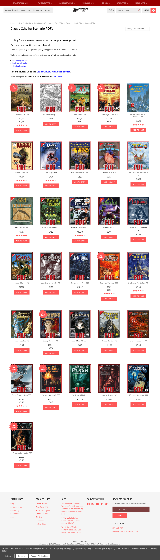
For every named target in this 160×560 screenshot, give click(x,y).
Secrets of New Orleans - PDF (80, 343)
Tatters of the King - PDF (109, 343)
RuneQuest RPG (45, 3)
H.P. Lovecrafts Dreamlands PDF (138, 174)
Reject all (22, 556)
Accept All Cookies (39, 556)
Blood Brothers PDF (21, 173)
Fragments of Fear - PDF (80, 173)
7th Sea (106, 3)
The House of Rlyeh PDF (80, 398)
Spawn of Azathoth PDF (22, 343)
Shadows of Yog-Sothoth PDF (138, 285)
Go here (58, 76)
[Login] (146, 10)
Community (25, 10)
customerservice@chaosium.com (125, 534)
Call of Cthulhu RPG (22, 3)
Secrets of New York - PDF (80, 285)
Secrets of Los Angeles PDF (51, 285)
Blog (12, 508)
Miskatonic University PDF (80, 229)
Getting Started (11, 10)
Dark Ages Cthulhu (19, 63)
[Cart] (153, 10)
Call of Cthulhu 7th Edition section (53, 71)
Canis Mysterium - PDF (22, 114)
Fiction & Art (141, 3)
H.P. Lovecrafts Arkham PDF (138, 398)
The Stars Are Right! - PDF (51, 398)
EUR (111, 10)
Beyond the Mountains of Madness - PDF (138, 115)
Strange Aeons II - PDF (51, 343)
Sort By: (129, 29)
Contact (48, 10)
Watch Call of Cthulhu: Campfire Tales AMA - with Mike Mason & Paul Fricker (71, 534)
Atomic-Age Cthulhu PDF (109, 114)
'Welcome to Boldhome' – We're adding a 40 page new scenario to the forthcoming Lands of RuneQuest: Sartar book (72, 512)
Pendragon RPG (89, 3)
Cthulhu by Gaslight (20, 60)
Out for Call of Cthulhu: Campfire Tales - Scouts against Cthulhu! (71, 524)
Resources (38, 10)
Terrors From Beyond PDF (138, 343)
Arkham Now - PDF (80, 114)
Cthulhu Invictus (19, 66)
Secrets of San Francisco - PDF (138, 230)
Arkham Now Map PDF (50, 114)
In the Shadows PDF (22, 229)
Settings (8, 556)
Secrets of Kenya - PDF (22, 285)
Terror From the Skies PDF (21, 398)
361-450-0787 (117, 531)
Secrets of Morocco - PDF (109, 285)
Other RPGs (122, 3)
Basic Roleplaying (67, 3)
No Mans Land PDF (109, 229)
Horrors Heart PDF (109, 173)
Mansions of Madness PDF (51, 229)
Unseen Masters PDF (109, 398)
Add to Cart (21, 131)
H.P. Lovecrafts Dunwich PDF (22, 457)
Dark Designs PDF (50, 173)
